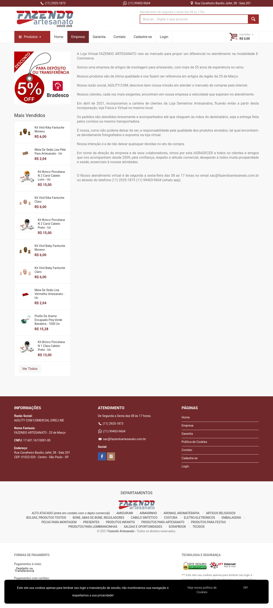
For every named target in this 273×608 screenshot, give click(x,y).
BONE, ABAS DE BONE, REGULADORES (98, 517)
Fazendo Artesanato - (122, 531)
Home (58, 37)
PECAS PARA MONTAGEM (58, 522)
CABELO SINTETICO (144, 517)
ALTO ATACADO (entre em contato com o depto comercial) (71, 513)
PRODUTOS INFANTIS (120, 522)
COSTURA (170, 517)
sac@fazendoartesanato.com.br (122, 439)
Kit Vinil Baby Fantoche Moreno (50, 247)
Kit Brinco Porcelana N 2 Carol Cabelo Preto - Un (51, 223)
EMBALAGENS (231, 517)
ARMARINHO (148, 513)
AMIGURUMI (124, 513)
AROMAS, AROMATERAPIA (181, 513)
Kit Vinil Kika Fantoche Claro (49, 199)
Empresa (78, 37)
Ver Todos (30, 369)
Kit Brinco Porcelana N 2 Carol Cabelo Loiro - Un (51, 175)
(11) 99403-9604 (136, 3)
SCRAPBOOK (177, 526)
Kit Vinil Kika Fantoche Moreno (49, 129)
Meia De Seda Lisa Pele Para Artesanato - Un (50, 151)
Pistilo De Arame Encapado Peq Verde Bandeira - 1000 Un (48, 319)
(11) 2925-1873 (53, 3)
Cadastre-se (142, 37)
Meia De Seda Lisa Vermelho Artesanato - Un (49, 293)
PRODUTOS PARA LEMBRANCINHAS (92, 526)
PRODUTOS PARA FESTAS (208, 522)
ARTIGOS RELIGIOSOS (221, 513)
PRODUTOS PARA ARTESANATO (162, 522)
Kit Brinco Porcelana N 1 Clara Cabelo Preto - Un (51, 345)
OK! (245, 587)
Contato (120, 37)
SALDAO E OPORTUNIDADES (143, 526)
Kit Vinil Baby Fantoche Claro (50, 270)
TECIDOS (199, 526)
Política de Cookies (194, 442)
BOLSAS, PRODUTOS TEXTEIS (46, 517)
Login (164, 37)
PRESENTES (91, 522)
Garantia (99, 37)
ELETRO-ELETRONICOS (199, 517)
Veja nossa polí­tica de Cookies (202, 590)
